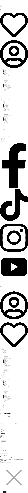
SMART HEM (4, 90)
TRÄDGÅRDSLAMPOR (6, 86)
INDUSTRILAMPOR (6, 104)
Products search (1, 4)
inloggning (4, 129)
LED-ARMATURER (6, 114)
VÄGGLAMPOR (5, 76)
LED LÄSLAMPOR (6, 106)
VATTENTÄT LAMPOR (6, 118)
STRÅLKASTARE (5, 119)
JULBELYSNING (5, 84)
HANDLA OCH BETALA (3, 441)
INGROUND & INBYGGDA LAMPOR (7, 115)
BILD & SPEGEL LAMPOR (6, 75)
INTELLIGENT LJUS (6, 113)
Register (3, 140)
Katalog (2, 141)
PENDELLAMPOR (6, 77)
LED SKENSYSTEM (6, 108)
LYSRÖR (5, 102)
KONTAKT (2, 139)
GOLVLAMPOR (5, 74)
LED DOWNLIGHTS (6, 80)
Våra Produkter (4, 130)
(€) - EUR (3, 444)
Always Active (5, 455)
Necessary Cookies (2, 455)
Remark (5, 460)
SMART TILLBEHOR (6, 122)
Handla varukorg (2, 430)
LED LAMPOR (5, 103)
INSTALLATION (4, 372)
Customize (1, 453)
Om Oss (3, 142)
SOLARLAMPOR (5, 117)
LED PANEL (5, 78)
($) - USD (2, 442)
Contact (2, 377)
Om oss (2, 429)
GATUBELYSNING (6, 89)
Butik (1, 373)
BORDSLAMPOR (5, 81)
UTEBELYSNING (4, 83)
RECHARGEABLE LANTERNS (7, 85)
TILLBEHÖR (4, 93)
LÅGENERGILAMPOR (6, 70)
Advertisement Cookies (3, 460)
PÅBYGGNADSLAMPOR (6, 105)
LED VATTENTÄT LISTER (6, 116)
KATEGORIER (2, 69)
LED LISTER (5, 110)
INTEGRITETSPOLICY (3, 440)
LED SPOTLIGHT (5, 73)
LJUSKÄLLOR (4, 101)
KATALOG (2, 375)
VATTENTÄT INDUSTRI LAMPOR (7, 87)
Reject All (4, 453)
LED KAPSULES (5, 71)
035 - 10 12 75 (3, 437)
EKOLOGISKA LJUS (5, 91)
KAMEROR (4, 123)
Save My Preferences (5, 462)
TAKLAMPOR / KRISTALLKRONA (7, 109)
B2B (1, 128)
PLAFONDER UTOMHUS (6, 120)
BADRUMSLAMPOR (6, 107)
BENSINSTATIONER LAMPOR (7, 88)
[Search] (0, 5)
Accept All (7, 453)
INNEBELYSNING (4, 72)
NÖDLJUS (5, 82)
